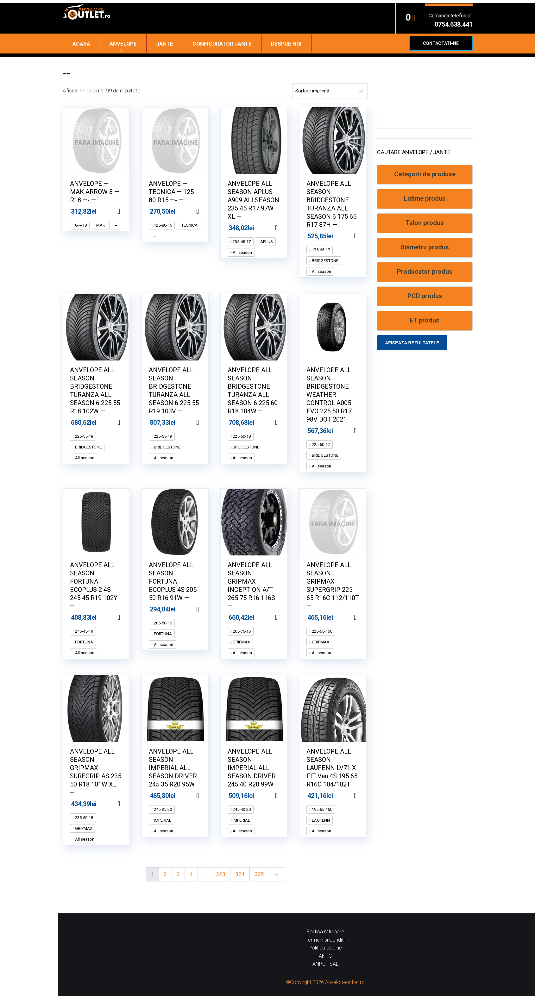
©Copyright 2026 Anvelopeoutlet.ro (325, 982)
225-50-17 (320, 444)
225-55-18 (83, 436)
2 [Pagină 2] (165, 874)
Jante (164, 44)
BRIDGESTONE (324, 260)
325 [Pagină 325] (259, 874)
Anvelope (123, 44)
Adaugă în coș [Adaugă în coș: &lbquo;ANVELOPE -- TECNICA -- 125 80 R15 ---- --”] (205, 211)
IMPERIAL (162, 820)
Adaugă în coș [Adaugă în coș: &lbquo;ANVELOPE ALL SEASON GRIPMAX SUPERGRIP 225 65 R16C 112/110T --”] (363, 617)
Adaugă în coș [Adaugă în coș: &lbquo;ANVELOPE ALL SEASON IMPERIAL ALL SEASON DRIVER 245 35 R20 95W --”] (205, 796)
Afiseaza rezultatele (412, 342)
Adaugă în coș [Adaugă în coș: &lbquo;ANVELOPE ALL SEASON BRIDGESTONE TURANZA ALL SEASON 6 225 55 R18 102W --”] (126, 422)
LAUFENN (320, 820)
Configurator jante (222, 44)
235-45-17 (241, 241)
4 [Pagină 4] (191, 874)
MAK (100, 225)
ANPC (325, 956)
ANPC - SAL (325, 964)
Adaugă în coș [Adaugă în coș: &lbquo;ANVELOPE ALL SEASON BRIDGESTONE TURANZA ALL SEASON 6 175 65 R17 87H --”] (363, 236)
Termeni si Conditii (325, 940)
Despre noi (286, 44)
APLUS (266, 241)
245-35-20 (162, 809)
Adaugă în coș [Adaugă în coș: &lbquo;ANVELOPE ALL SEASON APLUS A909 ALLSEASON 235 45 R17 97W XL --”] (284, 228)
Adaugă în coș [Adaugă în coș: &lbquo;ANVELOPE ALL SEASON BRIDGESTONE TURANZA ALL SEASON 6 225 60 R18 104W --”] (284, 422)
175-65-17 (320, 249)
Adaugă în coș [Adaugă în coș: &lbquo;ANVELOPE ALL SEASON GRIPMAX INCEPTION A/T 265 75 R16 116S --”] (284, 617)
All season (242, 252)
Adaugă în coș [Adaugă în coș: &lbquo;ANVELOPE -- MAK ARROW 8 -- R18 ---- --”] (126, 211)
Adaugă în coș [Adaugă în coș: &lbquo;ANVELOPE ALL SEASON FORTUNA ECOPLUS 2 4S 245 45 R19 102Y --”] (126, 617)
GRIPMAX (241, 642)
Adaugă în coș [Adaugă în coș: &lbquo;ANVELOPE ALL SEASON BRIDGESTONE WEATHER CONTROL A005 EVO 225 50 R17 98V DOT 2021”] (363, 431)
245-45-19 (83, 631)
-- (115, 225)
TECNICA (189, 225)
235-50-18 (83, 817)
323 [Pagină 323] (220, 874)
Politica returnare (325, 932)
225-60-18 (241, 436)
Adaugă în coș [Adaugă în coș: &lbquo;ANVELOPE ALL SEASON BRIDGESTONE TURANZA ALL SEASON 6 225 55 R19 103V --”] (205, 422)
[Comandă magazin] (330, 90)
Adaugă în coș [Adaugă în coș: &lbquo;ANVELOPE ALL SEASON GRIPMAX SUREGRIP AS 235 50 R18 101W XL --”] (126, 804)
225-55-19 (162, 436)
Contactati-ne (441, 43)
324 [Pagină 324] (240, 874)
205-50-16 (162, 623)
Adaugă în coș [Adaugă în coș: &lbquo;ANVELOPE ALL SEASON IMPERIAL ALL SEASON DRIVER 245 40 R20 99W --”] (284, 796)
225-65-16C (321, 631)
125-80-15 (162, 225)
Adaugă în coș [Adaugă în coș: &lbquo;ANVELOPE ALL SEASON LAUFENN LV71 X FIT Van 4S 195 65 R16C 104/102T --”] (363, 796)
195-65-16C (321, 809)
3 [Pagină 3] (178, 874)
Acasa (81, 44)
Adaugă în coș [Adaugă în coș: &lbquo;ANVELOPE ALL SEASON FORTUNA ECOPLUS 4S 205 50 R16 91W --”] (205, 609)
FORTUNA (83, 642)
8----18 (80, 225)
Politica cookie (325, 948)
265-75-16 (241, 631)
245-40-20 (241, 809)
